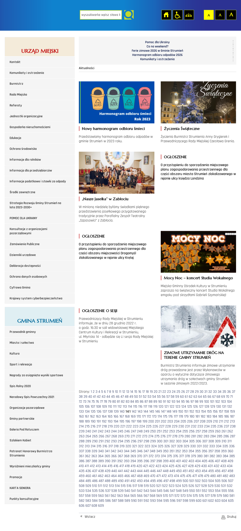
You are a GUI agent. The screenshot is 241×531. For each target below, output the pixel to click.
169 (133, 416)
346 (140, 451)
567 (146, 495)
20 (155, 391)
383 (219, 456)
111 (114, 406)
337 (81, 451)
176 (170, 416)
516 (129, 485)
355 (198, 451)
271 (133, 436)
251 (159, 431)
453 (198, 470)
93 (173, 401)
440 (114, 470)
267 (107, 436)
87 (146, 401)
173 (154, 416)
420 (139, 466)
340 (101, 451)
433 (223, 466)
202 (163, 421)
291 (101, 441)
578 (213, 495)
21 (159, 391)
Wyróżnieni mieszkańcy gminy (30, 466)
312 (81, 446)
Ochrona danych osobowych (28, 277)
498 (172, 480)
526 (191, 485)
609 (101, 505)
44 (108, 396)
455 (211, 470)
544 (153, 490)
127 (201, 406)
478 (200, 475)
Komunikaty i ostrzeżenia (27, 73)
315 (98, 446)
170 (139, 416)
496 (159, 480)
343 (120, 451)
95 (183, 401)
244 (114, 431)
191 (98, 421)
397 (152, 461)
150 (180, 411)
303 (178, 441)
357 (210, 451)
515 (123, 485)
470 (152, 475)
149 (174, 411)
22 (164, 391)
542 (140, 490)
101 (212, 401)
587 (114, 500)
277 (169, 436)
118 (150, 406)
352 (178, 451)
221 (122, 426)
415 (110, 466)
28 (192, 391)
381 (206, 456)
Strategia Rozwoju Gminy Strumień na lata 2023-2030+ (35, 205)
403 (191, 461)
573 (183, 495)
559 (94, 495)
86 (142, 401)
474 (176, 475)
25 (178, 391)
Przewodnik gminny (23, 332)
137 (104, 411)
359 (224, 451)
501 (191, 480)
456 (218, 470)
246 (127, 431)
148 (168, 411)
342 (113, 451)
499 (179, 480)
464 (114, 475)
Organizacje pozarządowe (27, 408)
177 (176, 416)
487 (101, 480)
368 (126, 456)
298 (146, 441)
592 (146, 500)
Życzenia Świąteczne (182, 128)
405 (204, 461)
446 (153, 470)
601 (204, 500)
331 (199, 446)
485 (88, 480)
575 (195, 495)
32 (210, 391)
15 (135, 391)
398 (159, 461)
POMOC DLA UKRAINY (23, 218)
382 (212, 456)
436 (88, 470)
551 (198, 490)
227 (161, 426)
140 (122, 411)
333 (212, 446)
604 (224, 500)
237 (226, 426)
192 (104, 421)
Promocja (16, 477)
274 (150, 436)
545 (159, 490)
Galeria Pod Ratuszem (24, 429)
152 (191, 411)
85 (137, 401)
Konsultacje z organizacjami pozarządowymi (28, 231)
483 (232, 475)
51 (140, 396)
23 (169, 391)
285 (219, 436)
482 (225, 475)
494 (146, 480)
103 (223, 401)
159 (232, 411)
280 (187, 436)
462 (101, 475)
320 (128, 446)
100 (206, 401)
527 (197, 485)
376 (175, 456)
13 (127, 391)
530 (217, 485)
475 (182, 475)
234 (207, 426)
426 (178, 466)
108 (98, 406)
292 (107, 441)
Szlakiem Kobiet (20, 440)
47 (122, 396)
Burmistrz (16, 84)
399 (166, 461)
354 (191, 451)
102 (217, 401)
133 (81, 411)
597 (179, 500)
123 (177, 406)
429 (197, 466)
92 (169, 401)
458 (230, 470)
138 (110, 411)
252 (165, 431)
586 (108, 500)
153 (197, 411)
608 (94, 505)
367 (120, 456)
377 (181, 456)
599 (192, 500)
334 (218, 446)
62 (191, 396)
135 (93, 411)
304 (185, 441)
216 (93, 426)
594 (159, 500)
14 (131, 391)
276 (163, 436)
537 (107, 490)
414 (104, 466)
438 (101, 470)
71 (231, 396)
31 (205, 391)
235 (213, 426)
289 (88, 441)
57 (168, 396)
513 (111, 485)
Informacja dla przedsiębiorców (31, 170)
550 (192, 490)
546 (166, 490)
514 (117, 485)
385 (232, 456)
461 (94, 475)
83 (127, 401)
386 (81, 461)
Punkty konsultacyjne (24, 499)
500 (185, 480)
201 (157, 421)
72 (80, 401)
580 (226, 495)
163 (98, 416)
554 (218, 490)
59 (177, 396)
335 (225, 446)
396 (146, 461)
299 (153, 441)
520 (152, 485)
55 (159, 396)
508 (81, 485)
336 (232, 446)
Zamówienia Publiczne (25, 244)
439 (107, 470)
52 (145, 396)
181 (197, 416)
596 (173, 500)
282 (200, 436)
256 (192, 431)
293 (114, 441)
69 (223, 396)
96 (187, 401)
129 (212, 406)
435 (81, 470)
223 (135, 426)
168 (127, 416)
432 (216, 466)
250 (153, 431)
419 (133, 466)
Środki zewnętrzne (22, 192)
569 (159, 495)
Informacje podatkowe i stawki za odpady (38, 181)
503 (204, 480)
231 (187, 426)
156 (215, 411)
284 (213, 436)
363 (94, 456)
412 (92, 466)
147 (163, 411)
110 (110, 406)
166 (115, 416)
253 (172, 431)
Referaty (16, 105)
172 (149, 416)
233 (200, 426)
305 (192, 441)
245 (120, 431)
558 (88, 495)
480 (213, 475)
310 (223, 441)
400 (172, 461)
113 (125, 406)
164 (104, 416)
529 (210, 485)
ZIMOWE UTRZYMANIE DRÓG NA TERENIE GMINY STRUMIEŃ (194, 355)
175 (165, 416)
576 (201, 495)
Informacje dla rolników (25, 160)
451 (185, 470)
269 (121, 436)
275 (157, 436)
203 (170, 421)
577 (207, 495)
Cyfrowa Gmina (20, 287)
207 (196, 421)
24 (174, 391)
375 (169, 456)
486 (95, 480)
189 (87, 421)
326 (167, 446)
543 (146, 490)
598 (185, 500)
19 (151, 391)
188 (81, 421)
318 (116, 446)
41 (94, 396)
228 (168, 426)
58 (172, 396)
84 (132, 401)
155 (209, 411)
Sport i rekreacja (21, 364)
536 (101, 490)
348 (152, 451)
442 (126, 470)
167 (121, 416)
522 (165, 485)
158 (226, 411)
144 (145, 411)
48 (127, 396)
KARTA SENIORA (20, 488)
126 (195, 406)
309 (218, 441)
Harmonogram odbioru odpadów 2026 (157, 55)
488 (107, 480)
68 (218, 396)
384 (225, 456)
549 (185, 490)
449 (172, 470)
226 (155, 426)
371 (145, 456)
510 (94, 485)
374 (163, 456)
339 (94, 451)
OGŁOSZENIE (175, 157)
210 (215, 421)
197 (133, 421)
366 (114, 456)
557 (81, 495)
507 (230, 480)
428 (191, 466)
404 (198, 461)
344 (126, 451)
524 (178, 485)
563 (120, 495)
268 (114, 436)
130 (218, 406)
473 (170, 475)
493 (140, 480)
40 (90, 396)
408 (224, 461)
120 (160, 406)
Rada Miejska (18, 94)
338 (88, 451)
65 (205, 396)
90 (160, 401)
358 (217, 451)
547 (172, 490)
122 (171, 406)
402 (185, 461)
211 (221, 421)
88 (151, 401)
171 (144, 416)
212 (226, 421)
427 (184, 466)
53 (149, 396)
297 (140, 441)
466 (127, 475)
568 (152, 495)
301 (165, 441)
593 (153, 500)
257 (198, 431)
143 (139, 411)
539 (121, 490)
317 (110, 446)
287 (232, 436)
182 (203, 416)
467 (133, 475)
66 (209, 396)
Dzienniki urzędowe (23, 255)
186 (226, 416)
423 (158, 466)
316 (104, 446)
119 (155, 406)
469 (146, 475)
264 (88, 436)
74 (89, 401)
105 (81, 406)
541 (133, 490)
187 (232, 416)
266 (101, 436)
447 (159, 470)
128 (206, 406)
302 (172, 441)
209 (209, 421)
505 (218, 480)
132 (229, 406)
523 (171, 485)
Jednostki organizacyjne (26, 116)
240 (88, 431)
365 (107, 456)
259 (211, 431)
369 (133, 456)
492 (133, 480)
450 (179, 470)
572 (177, 495)
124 (183, 406)
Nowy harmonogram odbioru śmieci (113, 128)
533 (81, 490)
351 (171, 451)
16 (139, 391)
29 (197, 391)
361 (81, 456)
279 (181, 436)
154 (203, 411)
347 (146, 451)
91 (164, 401)
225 (149, 426)
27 (187, 391)
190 (93, 421)
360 (230, 451)
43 (103, 396)
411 (87, 466)
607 (88, 505)
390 (107, 461)
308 (211, 441)
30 (201, 391)
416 (115, 466)
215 (87, 426)
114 (130, 406)
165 (110, 416)
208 (202, 421)
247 (133, 431)
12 (123, 391)
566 (140, 495)
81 (118, 401)
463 (107, 475)
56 (163, 396)
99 (201, 401)
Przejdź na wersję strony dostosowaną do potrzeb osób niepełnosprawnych (177, 14)
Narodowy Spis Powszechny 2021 (32, 397)
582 (81, 500)
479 (206, 475)
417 (121, 466)
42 (99, 396)
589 (127, 500)
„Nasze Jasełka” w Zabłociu (105, 199)
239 (81, 431)
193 (110, 421)
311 (229, 441)
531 (223, 485)
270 (127, 436)
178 (181, 416)
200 (151, 421)
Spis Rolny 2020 (20, 386)
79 (109, 401)
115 (135, 406)
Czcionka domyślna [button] (208, 14)
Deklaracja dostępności (25, 266)
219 (110, 426)
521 (158, 485)
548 (179, 490)
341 (107, 451)
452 (191, 470)
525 (185, 485)
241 (94, 431)
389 (101, 461)
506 (224, 480)
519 (146, 485)
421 (145, 466)
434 (230, 466)
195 (121, 421)
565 (133, 495)
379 (193, 456)
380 (200, 456)
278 (174, 436)
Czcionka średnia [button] (220, 14)
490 (121, 480)
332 (205, 446)
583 (88, 500)
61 (186, 396)
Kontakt (15, 62)
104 (229, 401)
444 (140, 470)
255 (185, 431)
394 (133, 461)
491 (127, 480)
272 (138, 436)
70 (227, 396)
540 (127, 490)
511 (100, 485)
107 (93, 406)
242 (101, 431)
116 (140, 406)
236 (220, 426)
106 (87, 406)
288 (81, 441)
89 (155, 401)
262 (230, 431)
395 (140, 461)
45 (113, 396)
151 (186, 411)
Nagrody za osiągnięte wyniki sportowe (36, 375)
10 (116, 391)
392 (120, 461)
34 (219, 391)
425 (171, 466)
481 (219, 475)
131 (224, 406)
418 (127, 466)
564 (126, 495)
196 (127, 421)
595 (166, 500)
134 (87, 411)
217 (98, 426)
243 (107, 431)
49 (131, 396)
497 (166, 480)
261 (223, 431)
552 (204, 490)
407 (217, 461)
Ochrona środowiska (23, 149)
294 (120, 441)
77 (101, 401)
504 (211, 480)
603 (218, 500)
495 (153, 480)
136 (98, 411)
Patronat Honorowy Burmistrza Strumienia (31, 453)
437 (94, 470)
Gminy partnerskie (22, 419)
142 (134, 411)
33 (215, 391)
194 (115, 421)
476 (188, 475)
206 (190, 421)
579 (219, 495)
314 (93, 446)
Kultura (15, 353)
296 (134, 441)
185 (220, 416)
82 (123, 401)
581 (231, 495)
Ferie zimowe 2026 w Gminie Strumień (157, 51)
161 (87, 416)
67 (214, 396)
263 (81, 436)
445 (146, 470)
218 (104, 426)
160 (81, 416)
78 (105, 401)
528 (204, 485)
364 (101, 456)
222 (129, 426)
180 (191, 416)
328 (180, 446)
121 (166, 406)
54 (154, 396)
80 (114, 401)
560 (101, 495)
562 (113, 495)
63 (195, 396)
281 (193, 436)
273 (144, 436)
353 (185, 451)
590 (134, 500)
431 (210, 466)
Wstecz (90, 516)
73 (84, 401)
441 (120, 470)
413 (98, 466)
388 (94, 461)
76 (97, 401)
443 (133, 470)
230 (181, 426)
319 (122, 446)
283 (206, 436)
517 (135, 485)
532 (230, 485)
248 (140, 431)
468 (140, 475)
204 (177, 421)
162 (92, 416)
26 (183, 391)
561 (107, 495)
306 (198, 441)
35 (224, 391)
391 (113, 461)
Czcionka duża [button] (231, 14)
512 (105, 485)
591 (140, 500)
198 (139, 421)
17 (143, 391)
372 (151, 456)
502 (198, 480)
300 (159, 441)
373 (157, 456)
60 (182, 396)
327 (173, 446)
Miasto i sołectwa (22, 343)
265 (95, 436)
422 (152, 466)
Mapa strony (189, 14)
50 (136, 396)
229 (174, 426)
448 (166, 470)
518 (140, 485)
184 (214, 416)
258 (204, 431)
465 (120, 475)
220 (116, 426)
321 (134, 446)
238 (233, 426)
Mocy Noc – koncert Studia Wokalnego (198, 278)
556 (231, 490)
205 (183, 421)
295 (127, 441)
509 (88, 485)
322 (141, 446)
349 (159, 451)
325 (160, 446)
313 (87, 446)
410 (81, 466)
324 (154, 446)
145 (151, 411)
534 (88, 490)
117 (145, 406)
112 (119, 406)
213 (232, 421)
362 (87, 456)
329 (186, 446)
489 (114, 480)
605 (231, 500)
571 (171, 495)
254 (178, 431)
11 (120, 391)
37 (233, 391)
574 (189, 495)
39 (85, 396)
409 (230, 461)
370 (139, 456)
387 (88, 461)
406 (211, 461)
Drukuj (231, 516)
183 (208, 416)
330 (193, 446)
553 (211, 490)
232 (194, 426)
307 (204, 441)
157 (221, 411)
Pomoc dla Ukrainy (157, 42)
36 (229, 391)
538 (114, 490)
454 (204, 470)
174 (159, 416)
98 (196, 401)
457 (224, 470)
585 (101, 500)
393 (126, 461)
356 (204, 451)
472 (164, 475)
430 (204, 466)
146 (157, 411)
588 (121, 500)
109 (104, 406)
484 (81, 480)
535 (95, 490)
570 (165, 495)
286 (226, 436)
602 (211, 500)
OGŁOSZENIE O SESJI (99, 310)
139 (116, 411)
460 (88, 475)
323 (147, 446)
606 (81, 505)
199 (144, 421)
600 (198, 500)
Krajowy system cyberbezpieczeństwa (36, 298)
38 (81, 396)
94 (178, 401)
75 (93, 401)
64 (200, 396)
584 (95, 500)
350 (166, 451)
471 (158, 475)
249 (146, 431)
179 (186, 416)
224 (142, 426)
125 (189, 406)
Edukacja (15, 138)
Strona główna (166, 14)
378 (187, 456)
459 (81, 475)
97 (192, 401)
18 (147, 391)
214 (81, 426)
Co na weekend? (158, 46)
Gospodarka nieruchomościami (30, 127)
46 (118, 396)
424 (165, 466)
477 (194, 475)
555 (224, 490)
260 (218, 431)
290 (95, 441)
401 (178, 461)
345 (133, 451)
